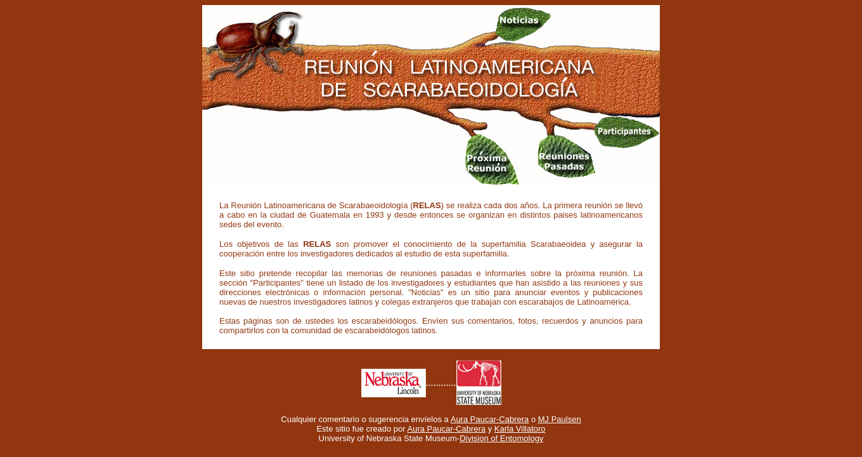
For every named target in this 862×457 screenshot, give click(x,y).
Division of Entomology (501, 438)
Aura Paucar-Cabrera (490, 419)
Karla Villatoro (520, 429)
